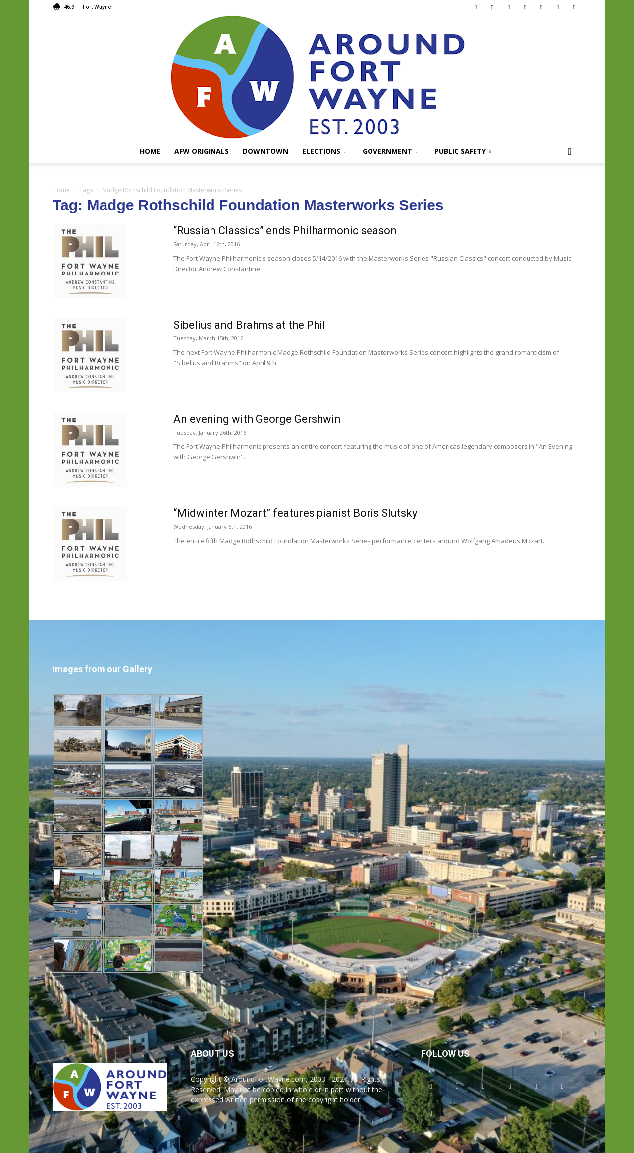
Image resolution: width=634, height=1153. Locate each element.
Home (150, 151)
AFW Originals (201, 151)
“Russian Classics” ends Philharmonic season (285, 230)
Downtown (265, 151)
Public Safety (462, 151)
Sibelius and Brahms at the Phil (249, 325)
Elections (323, 151)
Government (390, 151)
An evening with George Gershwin (257, 419)
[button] (569, 152)
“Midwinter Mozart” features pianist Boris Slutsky (295, 513)
